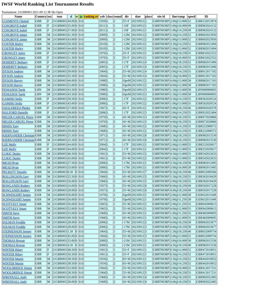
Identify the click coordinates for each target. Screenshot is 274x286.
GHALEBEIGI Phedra (16, 108)
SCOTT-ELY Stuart (14, 204)
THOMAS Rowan (13, 240)
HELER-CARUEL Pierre (17, 117)
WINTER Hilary (12, 249)
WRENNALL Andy (14, 277)
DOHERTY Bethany (15, 62)
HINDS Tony (10, 126)
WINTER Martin (12, 258)
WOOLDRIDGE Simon (17, 268)
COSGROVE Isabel (14, 25)
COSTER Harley (12, 44)
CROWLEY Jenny (13, 53)
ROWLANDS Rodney (16, 185)
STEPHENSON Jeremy (16, 231)
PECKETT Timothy (14, 172)
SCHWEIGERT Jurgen (16, 194)
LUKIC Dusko (11, 153)
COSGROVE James (14, 34)
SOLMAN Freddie (13, 222)
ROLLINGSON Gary (15, 176)
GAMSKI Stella (12, 98)
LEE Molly (9, 144)
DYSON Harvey (12, 80)
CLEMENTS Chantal (15, 21)
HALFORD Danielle (15, 112)
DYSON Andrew (12, 71)
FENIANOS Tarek (13, 89)
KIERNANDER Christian (18, 135)
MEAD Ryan (10, 162)
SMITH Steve (10, 213)
